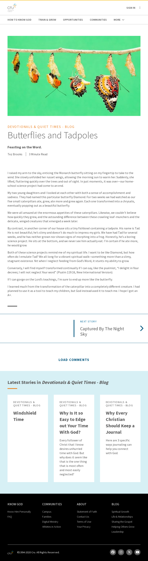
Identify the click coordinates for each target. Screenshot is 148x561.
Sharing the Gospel (122, 521)
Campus (46, 511)
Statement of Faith (87, 511)
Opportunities (73, 19)
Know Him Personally (19, 511)
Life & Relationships (122, 516)
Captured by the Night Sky (102, 331)
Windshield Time (24, 416)
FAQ (10, 516)
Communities (98, 19)
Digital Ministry (50, 521)
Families (46, 516)
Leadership (118, 531)
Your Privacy (83, 526)
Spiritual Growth (120, 511)
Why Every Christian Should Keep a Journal (120, 422)
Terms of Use (84, 521)
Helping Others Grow (123, 526)
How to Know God (19, 19)
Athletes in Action (51, 526)
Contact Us (83, 516)
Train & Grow (47, 19)
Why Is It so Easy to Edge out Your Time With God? (74, 422)
